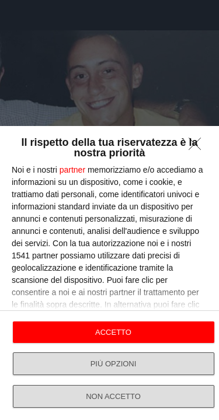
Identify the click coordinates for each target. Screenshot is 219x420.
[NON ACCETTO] (198, 147)
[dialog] (109, 273)
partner (72, 170)
